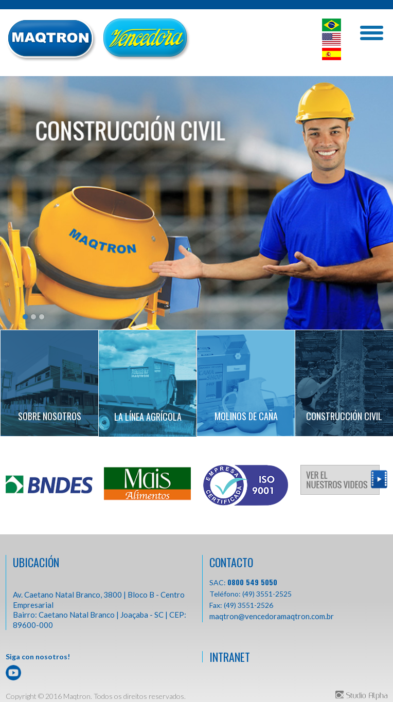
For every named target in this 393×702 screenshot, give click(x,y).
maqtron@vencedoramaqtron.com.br (271, 616)
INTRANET (229, 656)
